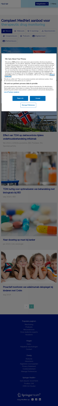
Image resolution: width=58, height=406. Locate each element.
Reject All (20, 98)
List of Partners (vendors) (11, 92)
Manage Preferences (28, 105)
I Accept (37, 98)
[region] (29, 82)
